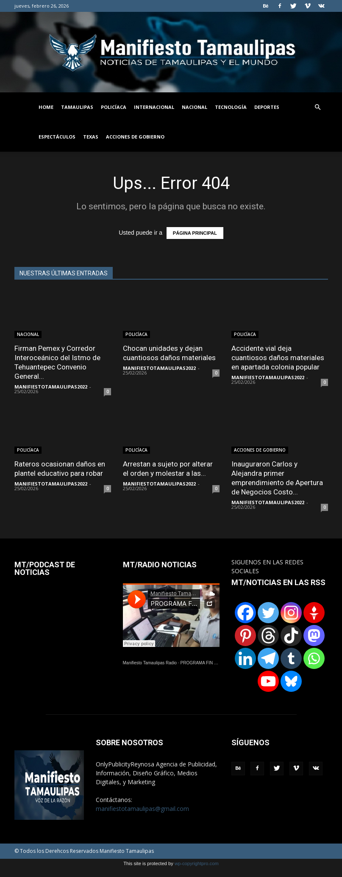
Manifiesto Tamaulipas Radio (150, 663)
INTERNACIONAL (154, 107)
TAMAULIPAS (77, 107)
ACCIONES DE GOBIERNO (135, 136)
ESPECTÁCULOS (57, 136)
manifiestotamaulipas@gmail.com (142, 809)
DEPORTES (266, 107)
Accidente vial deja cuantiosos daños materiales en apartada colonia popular (277, 357)
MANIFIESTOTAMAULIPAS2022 (50, 386)
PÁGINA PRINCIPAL (195, 233)
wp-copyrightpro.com (197, 863)
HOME (46, 107)
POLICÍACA (113, 107)
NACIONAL (194, 107)
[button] (318, 107)
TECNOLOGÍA (231, 107)
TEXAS (90, 136)
